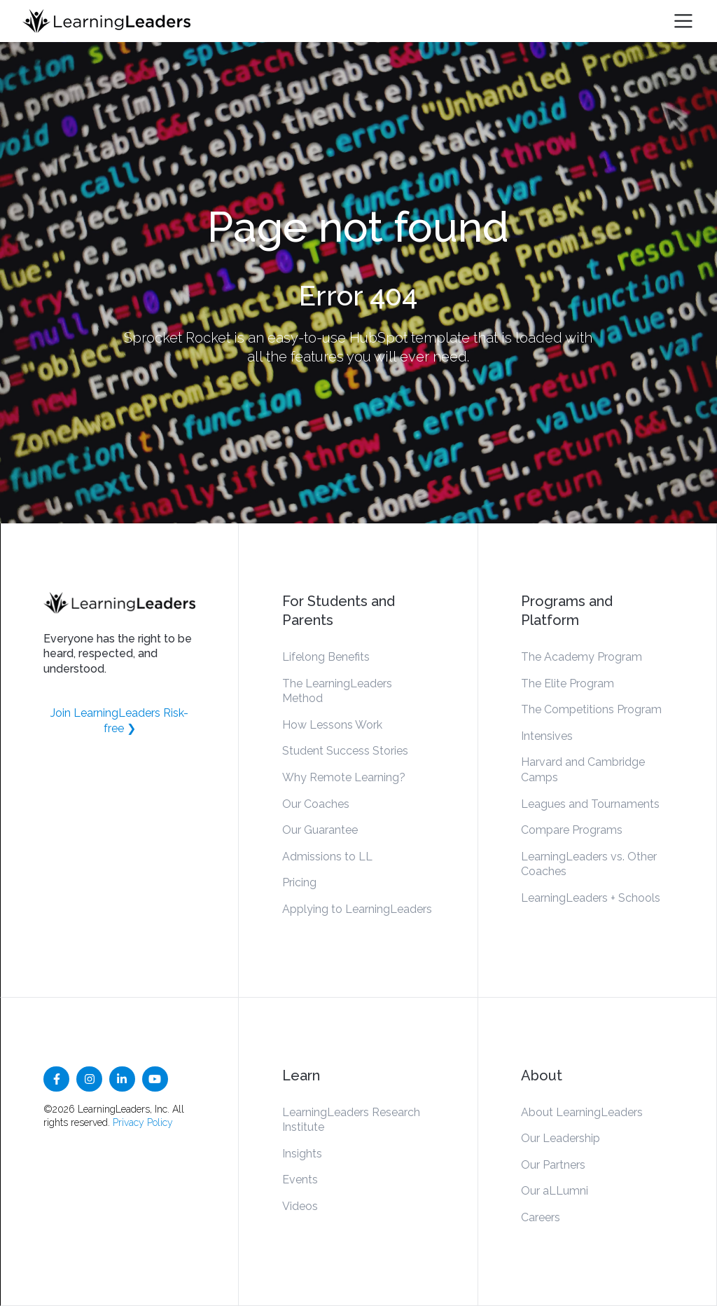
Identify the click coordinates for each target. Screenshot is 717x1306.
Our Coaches (315, 804)
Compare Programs (571, 830)
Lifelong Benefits (326, 657)
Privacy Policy (143, 1122)
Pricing (299, 882)
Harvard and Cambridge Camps (583, 769)
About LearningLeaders (582, 1112)
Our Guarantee (320, 830)
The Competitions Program (591, 709)
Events (300, 1179)
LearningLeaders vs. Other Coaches (589, 864)
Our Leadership (560, 1138)
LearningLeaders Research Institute (351, 1120)
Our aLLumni (554, 1190)
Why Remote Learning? (343, 777)
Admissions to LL (327, 856)
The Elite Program (567, 683)
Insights (302, 1153)
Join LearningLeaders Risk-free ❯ (119, 720)
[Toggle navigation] (683, 21)
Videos (300, 1206)
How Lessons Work (332, 724)
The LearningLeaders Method (337, 691)
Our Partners (553, 1164)
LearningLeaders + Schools (590, 898)
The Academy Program (581, 657)
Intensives (547, 736)
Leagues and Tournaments (590, 804)
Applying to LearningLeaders (357, 909)
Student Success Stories (345, 750)
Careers (540, 1217)
